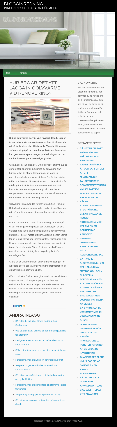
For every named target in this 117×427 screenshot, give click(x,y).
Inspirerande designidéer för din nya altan (90, 328)
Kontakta (23, 73)
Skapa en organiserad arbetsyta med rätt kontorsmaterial (91, 246)
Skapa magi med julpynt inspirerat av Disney (37, 394)
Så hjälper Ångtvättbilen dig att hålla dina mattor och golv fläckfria (92, 266)
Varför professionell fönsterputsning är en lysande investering (91, 344)
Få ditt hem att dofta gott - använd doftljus (91, 381)
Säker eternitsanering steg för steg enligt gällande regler (91, 209)
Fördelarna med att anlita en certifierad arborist (39, 359)
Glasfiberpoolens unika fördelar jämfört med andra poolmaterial (92, 365)
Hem (8, 73)
